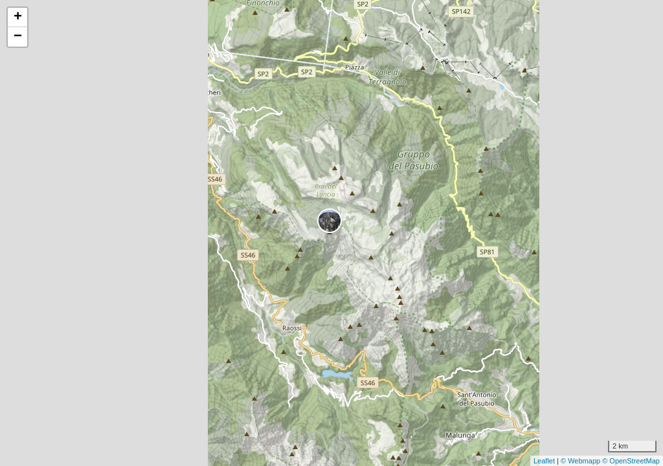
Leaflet (544, 461)
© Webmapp (581, 461)
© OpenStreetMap (631, 461)
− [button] (18, 37)
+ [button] (18, 17)
